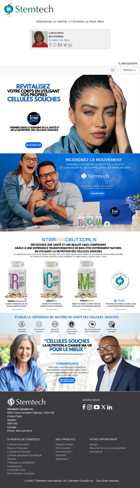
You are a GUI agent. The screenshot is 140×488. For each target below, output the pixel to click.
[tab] (70, 21)
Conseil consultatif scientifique (24, 455)
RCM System (63, 448)
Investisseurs (14, 466)
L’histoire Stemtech (18, 444)
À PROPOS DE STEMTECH (23, 439)
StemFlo (61, 455)
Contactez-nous (16, 469)
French (129, 70)
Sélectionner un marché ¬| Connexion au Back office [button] (70, 21)
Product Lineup (64, 444)
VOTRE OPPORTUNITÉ (103, 439)
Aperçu (93, 444)
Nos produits (65, 439)
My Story (65, 40)
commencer (96, 451)
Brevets (11, 459)
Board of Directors (17, 448)
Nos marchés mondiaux (20, 473)
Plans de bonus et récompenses (107, 448)
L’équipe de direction (19, 451)
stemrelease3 (64, 451)
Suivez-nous (91, 399)
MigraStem (63, 459)
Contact (53, 40)
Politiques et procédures (21, 462)
